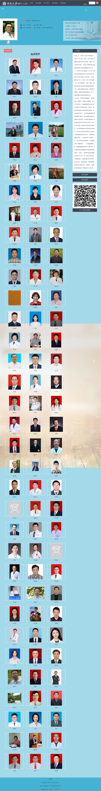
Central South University (53, 782)
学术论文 (47, 3)
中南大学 (44, 782)
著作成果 (55, 3)
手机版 (50, 779)
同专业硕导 (84, 180)
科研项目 (63, 3)
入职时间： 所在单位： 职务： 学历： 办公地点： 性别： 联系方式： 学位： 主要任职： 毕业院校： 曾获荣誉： (82, 31)
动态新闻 (38, 3)
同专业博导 (84, 174)
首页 (31, 3)
